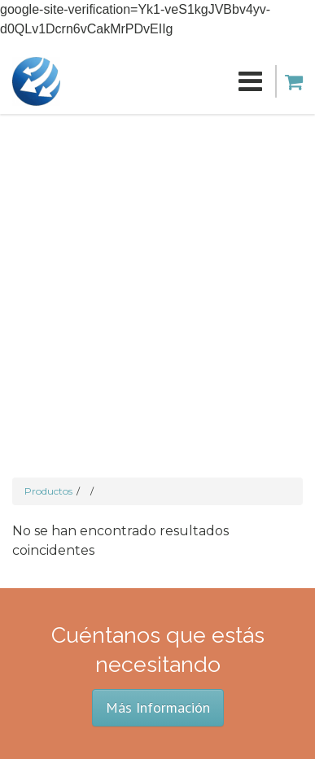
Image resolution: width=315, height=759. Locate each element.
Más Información (158, 707)
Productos (48, 491)
